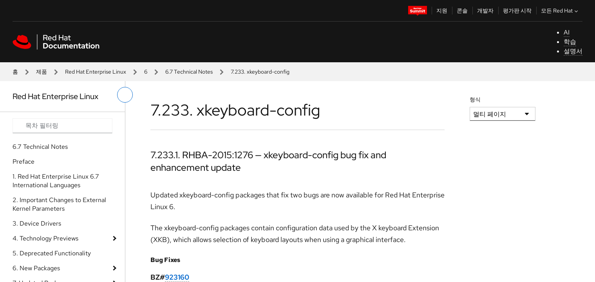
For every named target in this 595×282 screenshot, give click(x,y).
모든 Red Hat (560, 10)
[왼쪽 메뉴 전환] (125, 95)
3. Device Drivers (37, 223)
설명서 (573, 51)
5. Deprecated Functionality (52, 253)
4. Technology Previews (45, 238)
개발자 (485, 10)
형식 (475, 99)
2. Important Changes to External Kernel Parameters (59, 204)
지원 (441, 10)
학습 (570, 42)
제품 (41, 71)
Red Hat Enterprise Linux (95, 71)
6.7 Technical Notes (189, 71)
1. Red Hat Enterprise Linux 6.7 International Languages (56, 180)
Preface (23, 161)
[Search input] (62, 125)
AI (567, 32)
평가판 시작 (517, 10)
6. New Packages (36, 268)
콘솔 (462, 10)
